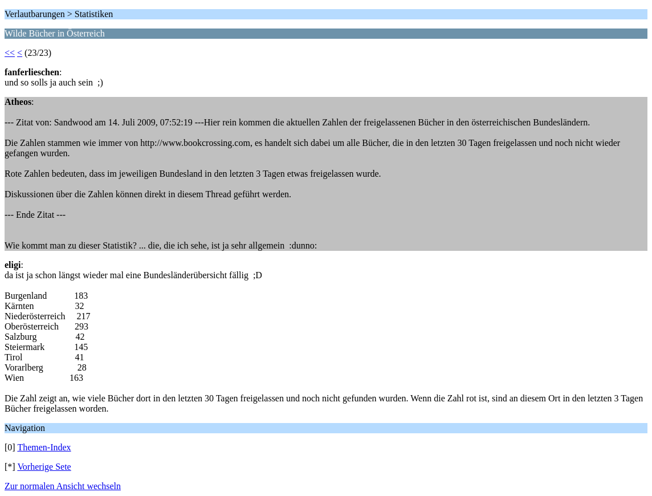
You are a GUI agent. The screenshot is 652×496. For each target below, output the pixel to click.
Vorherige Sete (44, 466)
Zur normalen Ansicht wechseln (63, 486)
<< (10, 53)
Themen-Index (44, 447)
